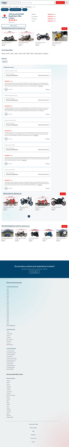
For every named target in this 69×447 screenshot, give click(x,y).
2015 (8, 300)
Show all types (10, 344)
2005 (8, 318)
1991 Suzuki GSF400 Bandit (27, 75)
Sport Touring (10, 339)
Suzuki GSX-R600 (10, 351)
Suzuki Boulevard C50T (11, 360)
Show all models (10, 369)
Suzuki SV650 (9, 356)
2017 (8, 298)
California (9, 388)
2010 (8, 309)
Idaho (8, 400)
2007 (8, 314)
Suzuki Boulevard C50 (11, 352)
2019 (8, 294)
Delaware (9, 393)
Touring (8, 335)
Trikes (8, 331)
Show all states (10, 417)
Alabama (8, 380)
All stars (4, 61)
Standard (9, 337)
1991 (24, 9)
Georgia (8, 399)
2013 (8, 303)
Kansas (8, 408)
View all (64, 28)
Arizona (8, 384)
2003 (8, 321)
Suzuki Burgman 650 (11, 365)
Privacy (33, 441)
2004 (8, 320)
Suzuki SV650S (10, 363)
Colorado (9, 389)
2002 (8, 323)
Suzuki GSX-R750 (10, 361)
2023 (8, 289)
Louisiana (9, 411)
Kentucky (9, 409)
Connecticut (9, 391)
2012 (8, 305)
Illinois (8, 402)
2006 (8, 316)
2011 (8, 307)
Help (33, 431)
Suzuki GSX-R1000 (11, 354)
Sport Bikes (4, 9)
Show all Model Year (11, 325)
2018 (8, 296)
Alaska (8, 382)
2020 (8, 292)
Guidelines (33, 434)
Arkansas (9, 386)
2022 (8, 291)
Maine (8, 413)
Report (48, 89)
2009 (8, 311)
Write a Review (34, 272)
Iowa (8, 406)
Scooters (9, 342)
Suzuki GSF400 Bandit (14, 9)
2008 (8, 312)
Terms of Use (33, 438)
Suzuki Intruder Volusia (11, 358)
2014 (8, 301)
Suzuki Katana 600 (10, 367)
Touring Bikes (9, 333)
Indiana (8, 404)
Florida (8, 397)
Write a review (60, 2)
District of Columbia (11, 395)
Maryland (9, 415)
